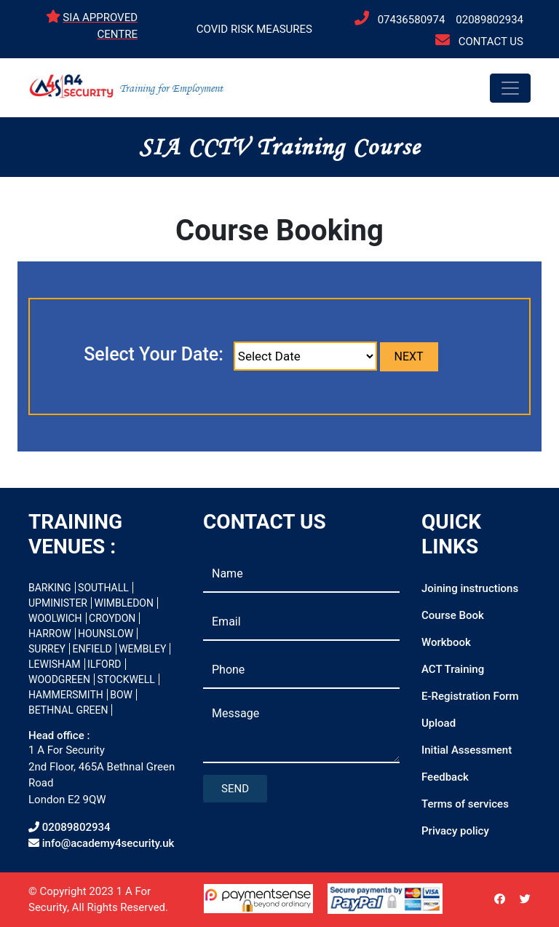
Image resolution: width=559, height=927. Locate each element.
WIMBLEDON (123, 603)
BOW (121, 695)
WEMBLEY (142, 649)
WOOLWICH (55, 618)
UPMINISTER (57, 603)
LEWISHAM (54, 664)
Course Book (452, 615)
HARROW (49, 633)
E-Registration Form (470, 696)
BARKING (49, 587)
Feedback (445, 777)
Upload (438, 723)
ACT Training (452, 669)
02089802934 (489, 19)
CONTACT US (491, 41)
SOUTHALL (103, 587)
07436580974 (411, 19)
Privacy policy (455, 830)
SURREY (47, 649)
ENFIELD (92, 649)
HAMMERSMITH (65, 695)
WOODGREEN (59, 679)
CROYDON (112, 618)
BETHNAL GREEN (68, 710)
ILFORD (104, 664)
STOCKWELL (125, 679)
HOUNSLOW (105, 633)
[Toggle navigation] (510, 88)
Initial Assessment (466, 750)
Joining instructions (469, 588)
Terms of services (465, 803)
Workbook (446, 642)
